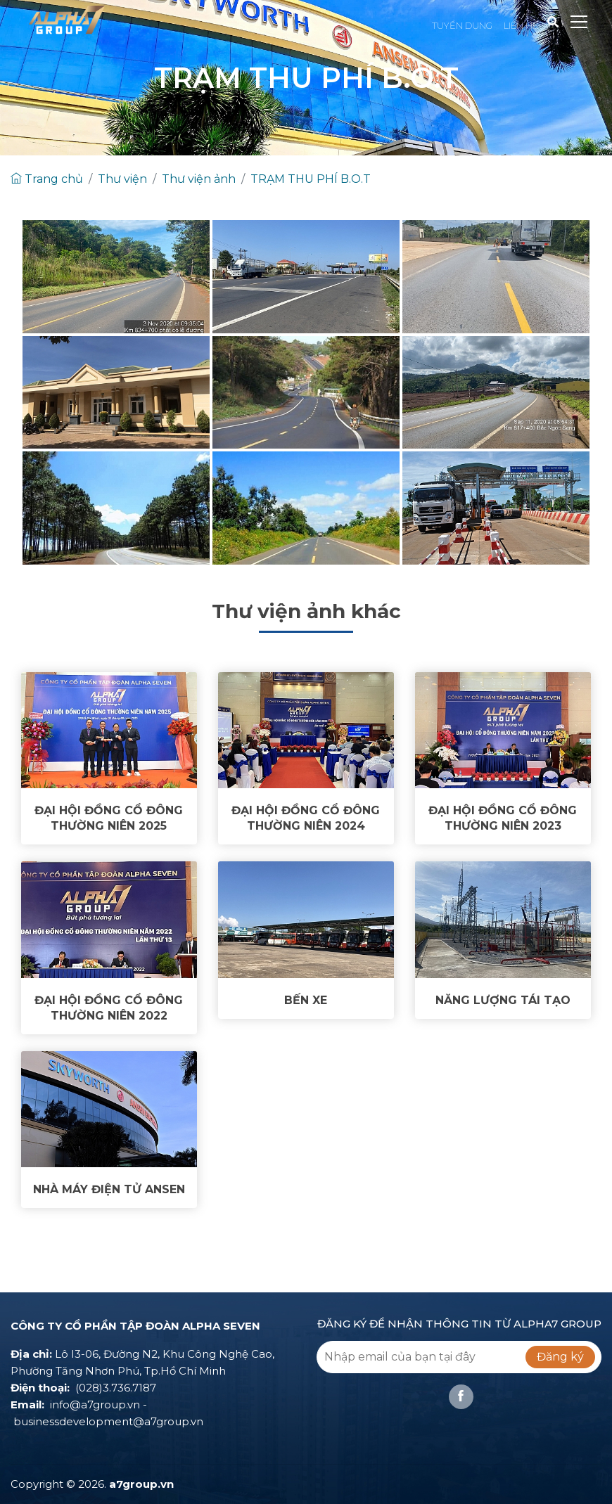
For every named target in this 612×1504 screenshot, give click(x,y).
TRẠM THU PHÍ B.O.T (310, 179)
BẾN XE (305, 1000)
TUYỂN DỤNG (462, 25)
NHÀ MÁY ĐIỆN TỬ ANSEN (109, 1189)
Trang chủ (47, 179)
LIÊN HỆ (521, 25)
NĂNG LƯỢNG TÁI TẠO (502, 1000)
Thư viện (122, 179)
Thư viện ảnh (199, 179)
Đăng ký (560, 1356)
